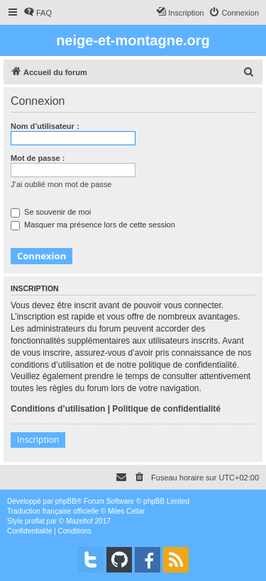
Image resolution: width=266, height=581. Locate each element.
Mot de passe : (38, 158)
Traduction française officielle (53, 511)
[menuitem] (37, 12)
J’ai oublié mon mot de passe (61, 184)
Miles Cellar (126, 511)
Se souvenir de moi (51, 212)
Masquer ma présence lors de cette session (93, 224)
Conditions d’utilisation (58, 409)
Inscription (38, 440)
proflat (35, 521)
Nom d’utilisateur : (45, 126)
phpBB (66, 501)
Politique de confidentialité (166, 409)
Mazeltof (79, 521)
